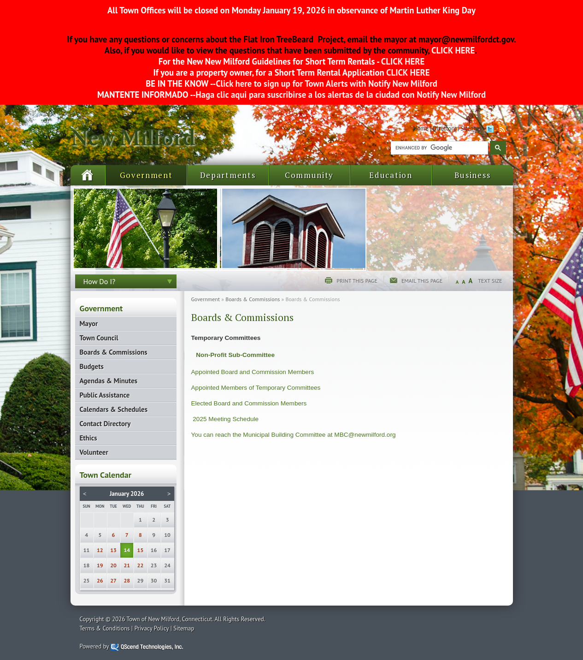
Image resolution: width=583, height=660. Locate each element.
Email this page (421, 280)
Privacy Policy (152, 628)
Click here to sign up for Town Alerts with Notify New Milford (326, 83)
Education (390, 175)
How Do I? (99, 281)
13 (113, 550)
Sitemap (470, 128)
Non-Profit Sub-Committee (235, 354)
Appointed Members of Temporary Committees (256, 387)
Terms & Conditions (105, 628)
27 (113, 580)
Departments (228, 175)
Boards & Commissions (252, 299)
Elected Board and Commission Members (249, 403)
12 (100, 550)
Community (309, 175)
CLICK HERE (452, 50)
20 (113, 565)
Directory (444, 128)
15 (140, 550)
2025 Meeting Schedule (226, 419)
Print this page (356, 280)
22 (140, 565)
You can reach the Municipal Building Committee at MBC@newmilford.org (293, 434)
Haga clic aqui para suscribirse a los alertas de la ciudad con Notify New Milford (341, 94)
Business (472, 175)
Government (146, 175)
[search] (438, 148)
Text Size (490, 280)
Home (420, 128)
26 (100, 580)
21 (127, 565)
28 (127, 580)
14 (127, 550)
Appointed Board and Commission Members (252, 372)
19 (100, 565)
